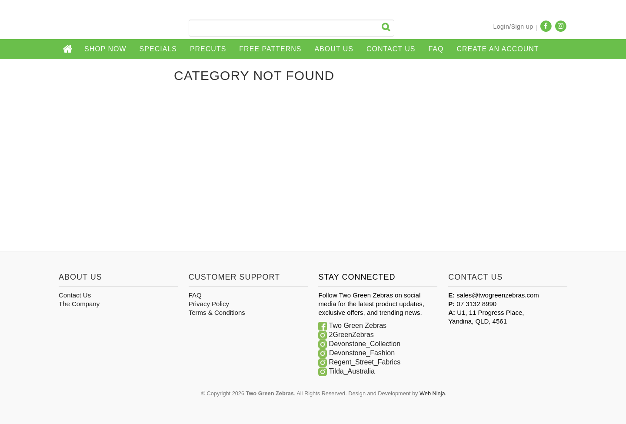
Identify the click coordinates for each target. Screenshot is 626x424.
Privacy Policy (209, 303)
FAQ (435, 49)
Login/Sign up (513, 26)
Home (68, 49)
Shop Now (105, 49)
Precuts (208, 49)
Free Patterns (270, 49)
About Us (333, 49)
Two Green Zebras (358, 325)
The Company (79, 303)
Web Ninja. (433, 393)
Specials (158, 49)
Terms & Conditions (217, 312)
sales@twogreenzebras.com (497, 295)
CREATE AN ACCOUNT (497, 49)
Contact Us (391, 49)
